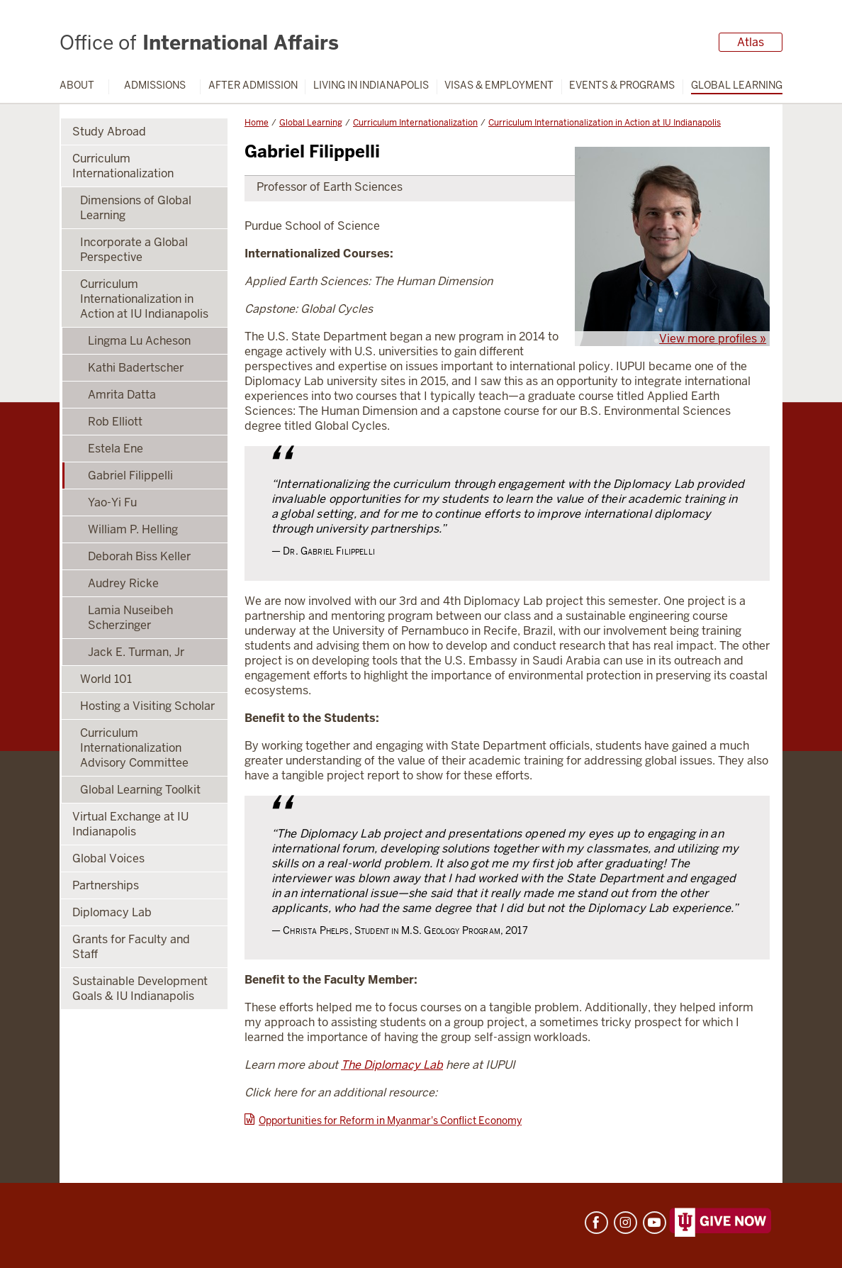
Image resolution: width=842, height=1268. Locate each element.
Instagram (625, 1222)
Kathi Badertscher (136, 367)
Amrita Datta (122, 394)
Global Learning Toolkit (140, 789)
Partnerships (105, 885)
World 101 (106, 679)
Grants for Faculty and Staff (131, 947)
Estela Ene (115, 448)
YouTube (654, 1222)
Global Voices (108, 858)
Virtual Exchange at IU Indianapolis (130, 824)
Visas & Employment (499, 85)
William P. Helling (133, 529)
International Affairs (199, 42)
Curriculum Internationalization (415, 122)
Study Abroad (109, 131)
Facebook (596, 1222)
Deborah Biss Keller (139, 556)
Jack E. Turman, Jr (136, 652)
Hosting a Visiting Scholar (147, 706)
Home (257, 122)
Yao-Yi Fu (112, 502)
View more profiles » (712, 338)
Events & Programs (622, 85)
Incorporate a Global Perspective (134, 250)
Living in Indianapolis (371, 85)
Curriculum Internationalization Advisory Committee (134, 747)
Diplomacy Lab (112, 912)
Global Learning (736, 85)
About (77, 85)
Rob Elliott (115, 421)
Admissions (155, 85)
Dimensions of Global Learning (135, 208)
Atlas (750, 42)
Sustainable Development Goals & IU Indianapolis (140, 988)
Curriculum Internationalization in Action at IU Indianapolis (604, 122)
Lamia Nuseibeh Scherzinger (130, 618)
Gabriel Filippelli (130, 475)
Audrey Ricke (123, 583)
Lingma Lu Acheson (139, 340)
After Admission (253, 85)
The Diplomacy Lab (392, 1064)
